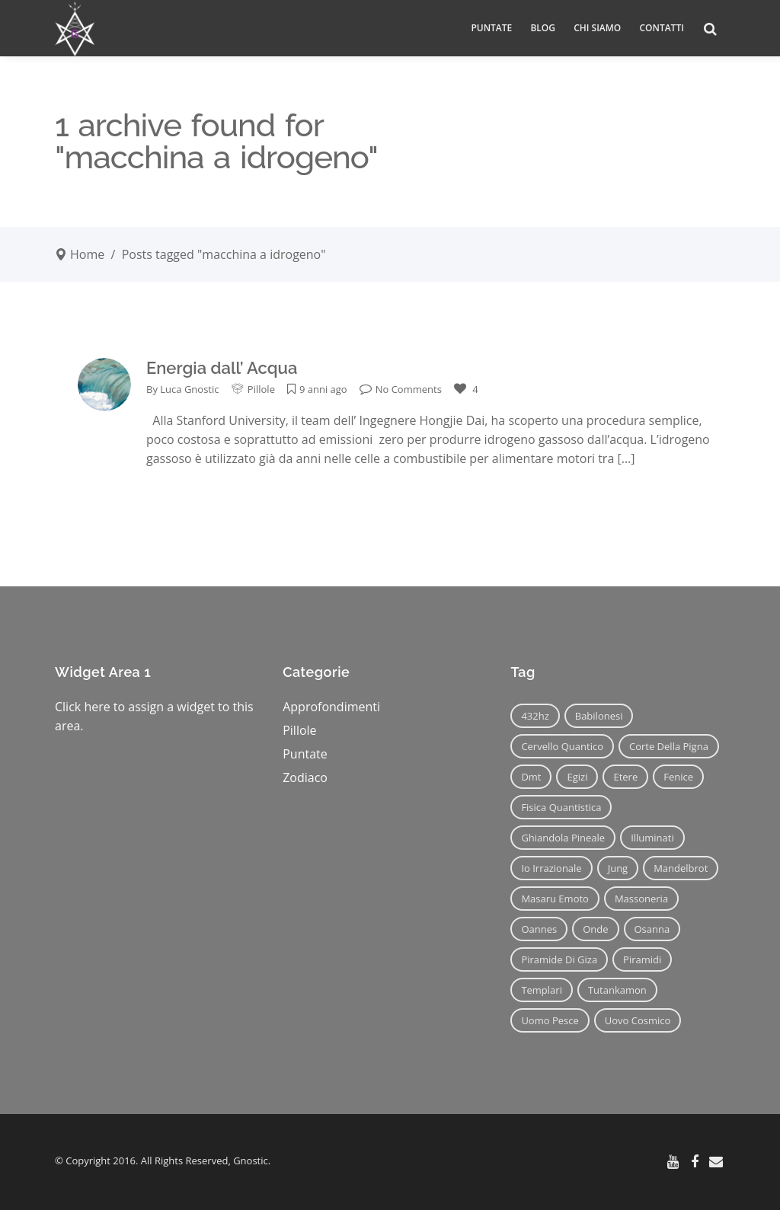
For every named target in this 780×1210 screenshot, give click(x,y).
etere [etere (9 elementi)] (625, 777)
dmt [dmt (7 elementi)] (531, 777)
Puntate (305, 753)
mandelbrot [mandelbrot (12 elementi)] (681, 868)
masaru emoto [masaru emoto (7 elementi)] (555, 898)
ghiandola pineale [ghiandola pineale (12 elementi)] (563, 837)
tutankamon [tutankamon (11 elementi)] (617, 990)
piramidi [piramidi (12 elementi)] (642, 959)
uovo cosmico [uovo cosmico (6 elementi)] (638, 1020)
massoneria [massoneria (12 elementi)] (641, 898)
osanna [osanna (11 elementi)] (652, 929)
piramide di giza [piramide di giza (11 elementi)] (559, 959)
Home (87, 254)
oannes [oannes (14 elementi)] (539, 929)
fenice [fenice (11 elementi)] (678, 777)
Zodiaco (305, 777)
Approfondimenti (331, 706)
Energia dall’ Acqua (221, 368)
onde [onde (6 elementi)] (595, 929)
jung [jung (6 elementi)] (618, 868)
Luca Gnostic (189, 389)
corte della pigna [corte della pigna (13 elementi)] (668, 746)
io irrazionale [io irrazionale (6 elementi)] (551, 868)
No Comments (401, 389)
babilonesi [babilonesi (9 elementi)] (599, 716)
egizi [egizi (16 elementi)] (577, 777)
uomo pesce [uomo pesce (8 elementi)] (549, 1020)
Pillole (261, 389)
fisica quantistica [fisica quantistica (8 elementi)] (561, 807)
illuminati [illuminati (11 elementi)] (652, 837)
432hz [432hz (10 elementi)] (534, 716)
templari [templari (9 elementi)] (541, 990)
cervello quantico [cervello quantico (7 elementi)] (562, 746)
